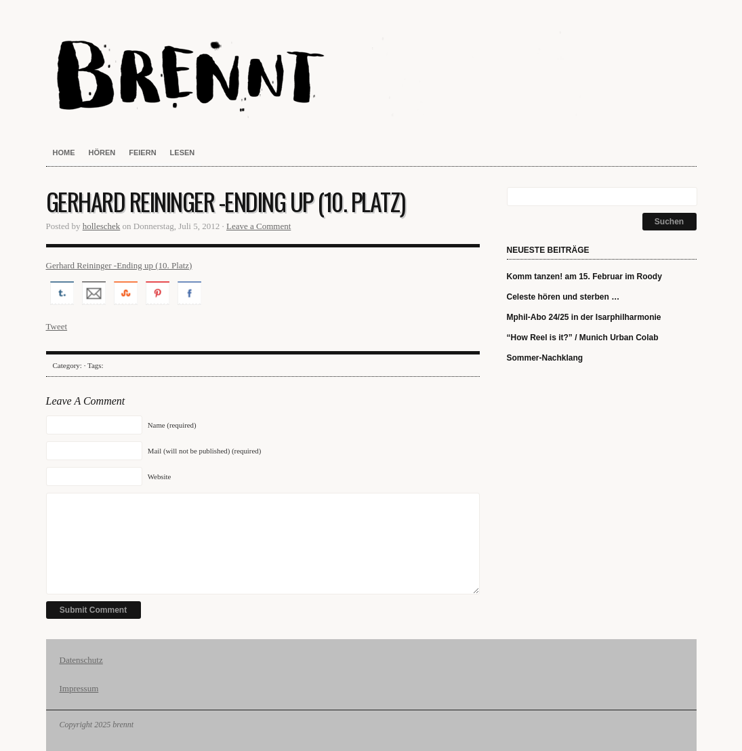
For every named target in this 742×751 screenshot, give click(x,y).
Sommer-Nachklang (545, 358)
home (64, 152)
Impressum (79, 688)
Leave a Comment (258, 226)
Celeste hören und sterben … (563, 297)
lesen (182, 152)
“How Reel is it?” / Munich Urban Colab (583, 337)
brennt (371, 74)
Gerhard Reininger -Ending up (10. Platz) (119, 265)
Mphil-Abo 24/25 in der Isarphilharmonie (584, 317)
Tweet (57, 326)
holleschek (102, 226)
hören (102, 152)
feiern (142, 152)
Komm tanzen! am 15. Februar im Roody (584, 276)
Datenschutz (81, 660)
